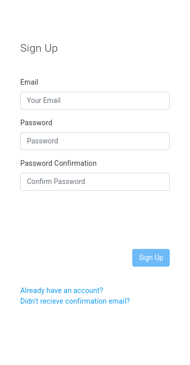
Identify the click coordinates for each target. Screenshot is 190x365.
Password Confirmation (58, 163)
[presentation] (97, 218)
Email (29, 82)
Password (36, 123)
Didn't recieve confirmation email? (75, 301)
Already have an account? (61, 290)
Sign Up (151, 257)
